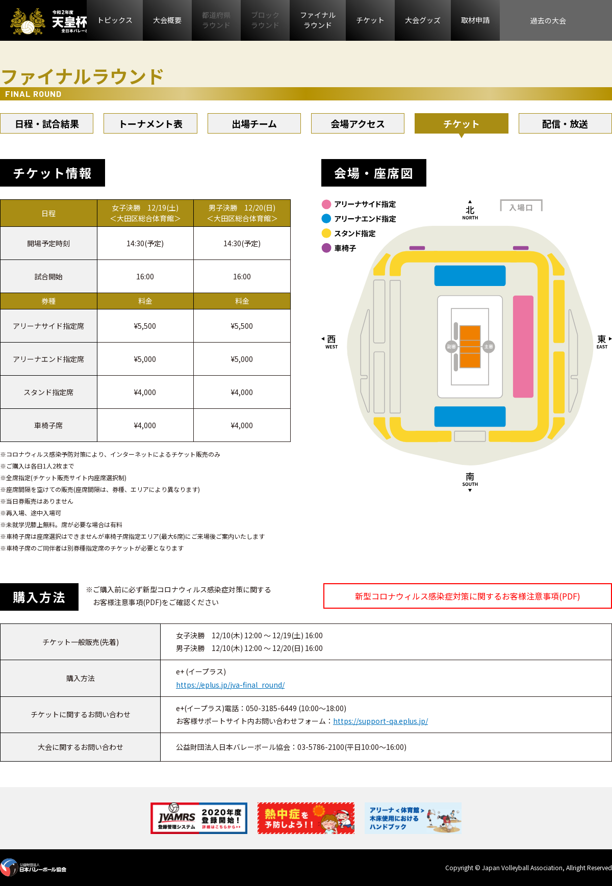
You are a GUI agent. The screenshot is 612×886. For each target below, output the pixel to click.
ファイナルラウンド (318, 20)
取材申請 (475, 20)
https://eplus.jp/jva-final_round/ (230, 685)
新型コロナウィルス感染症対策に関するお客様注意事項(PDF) (467, 596)
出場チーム (254, 123)
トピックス (115, 20)
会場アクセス (357, 123)
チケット (370, 20)
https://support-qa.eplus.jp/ (380, 721)
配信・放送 (565, 123)
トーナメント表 (150, 123)
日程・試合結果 (47, 123)
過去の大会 (548, 20)
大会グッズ (423, 20)
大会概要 (167, 20)
